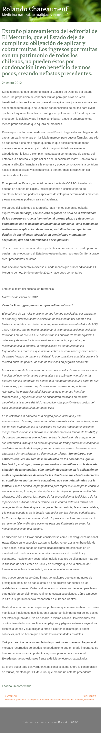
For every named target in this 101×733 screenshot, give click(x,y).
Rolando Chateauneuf (35, 9)
